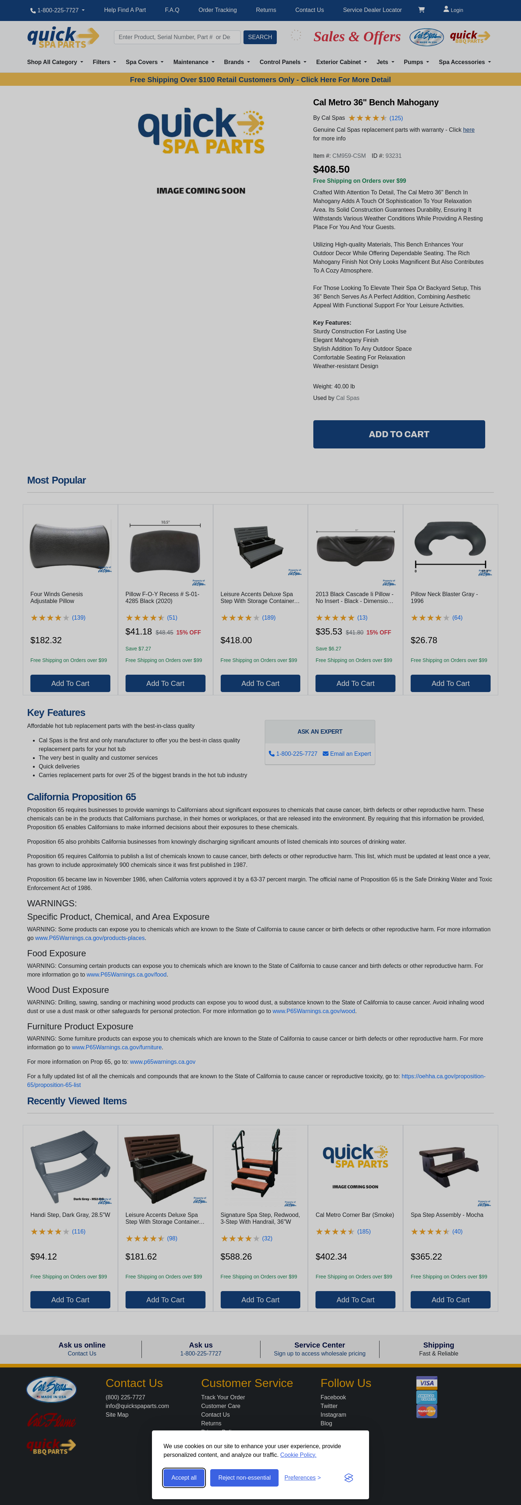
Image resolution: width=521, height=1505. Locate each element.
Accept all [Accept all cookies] (183, 1478)
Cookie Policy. (298, 1455)
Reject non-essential (244, 1478)
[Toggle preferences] (302, 1478)
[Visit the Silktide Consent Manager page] (348, 1478)
